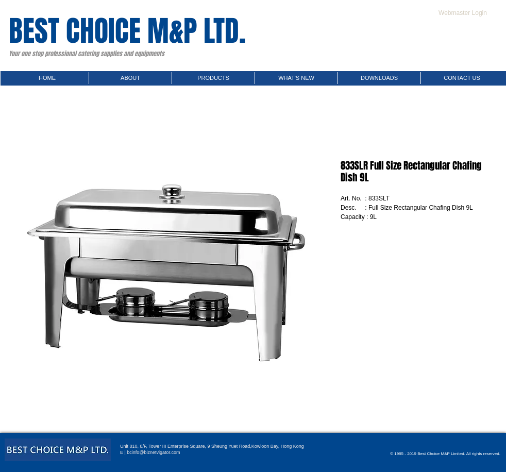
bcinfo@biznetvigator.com (153, 452)
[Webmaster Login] (462, 13)
